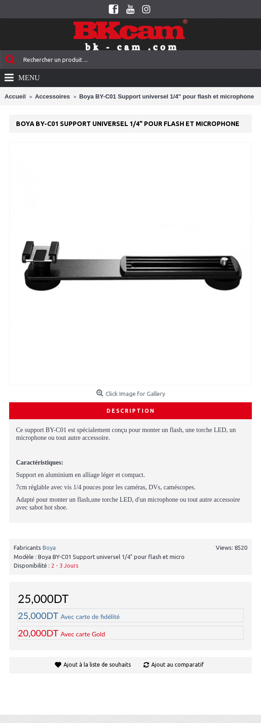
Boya (49, 547)
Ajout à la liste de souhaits (97, 665)
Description (131, 411)
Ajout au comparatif (177, 665)
